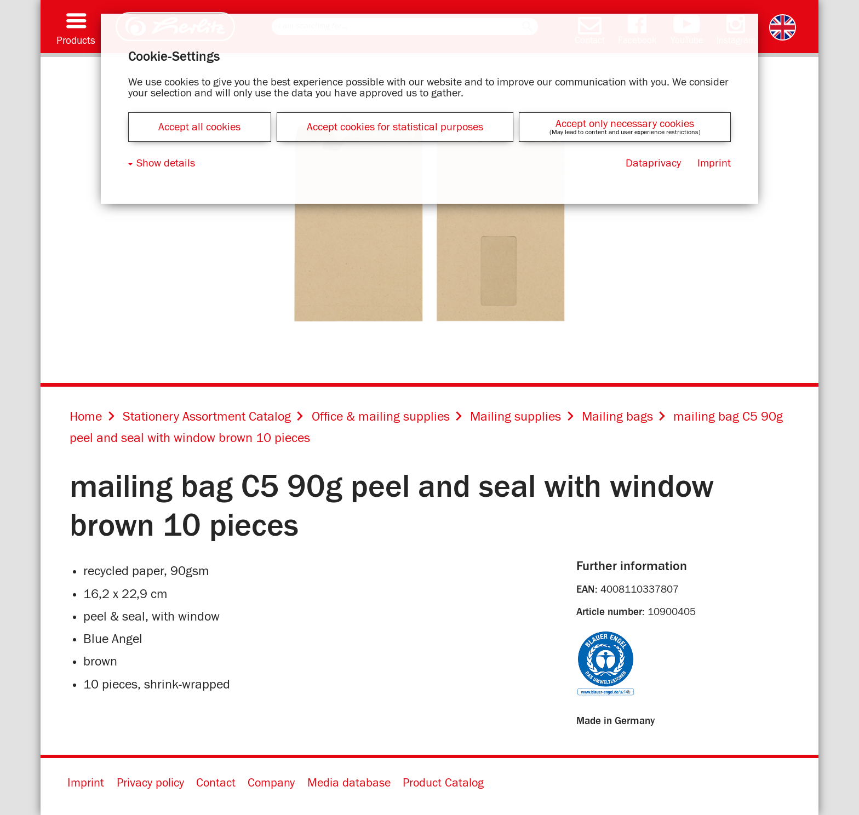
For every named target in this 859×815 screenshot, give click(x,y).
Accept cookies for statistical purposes (395, 127)
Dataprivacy (653, 163)
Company (271, 783)
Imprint (85, 783)
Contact (216, 783)
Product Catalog (443, 783)
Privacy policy (150, 783)
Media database (349, 783)
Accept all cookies (199, 127)
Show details (165, 163)
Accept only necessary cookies (625, 123)
